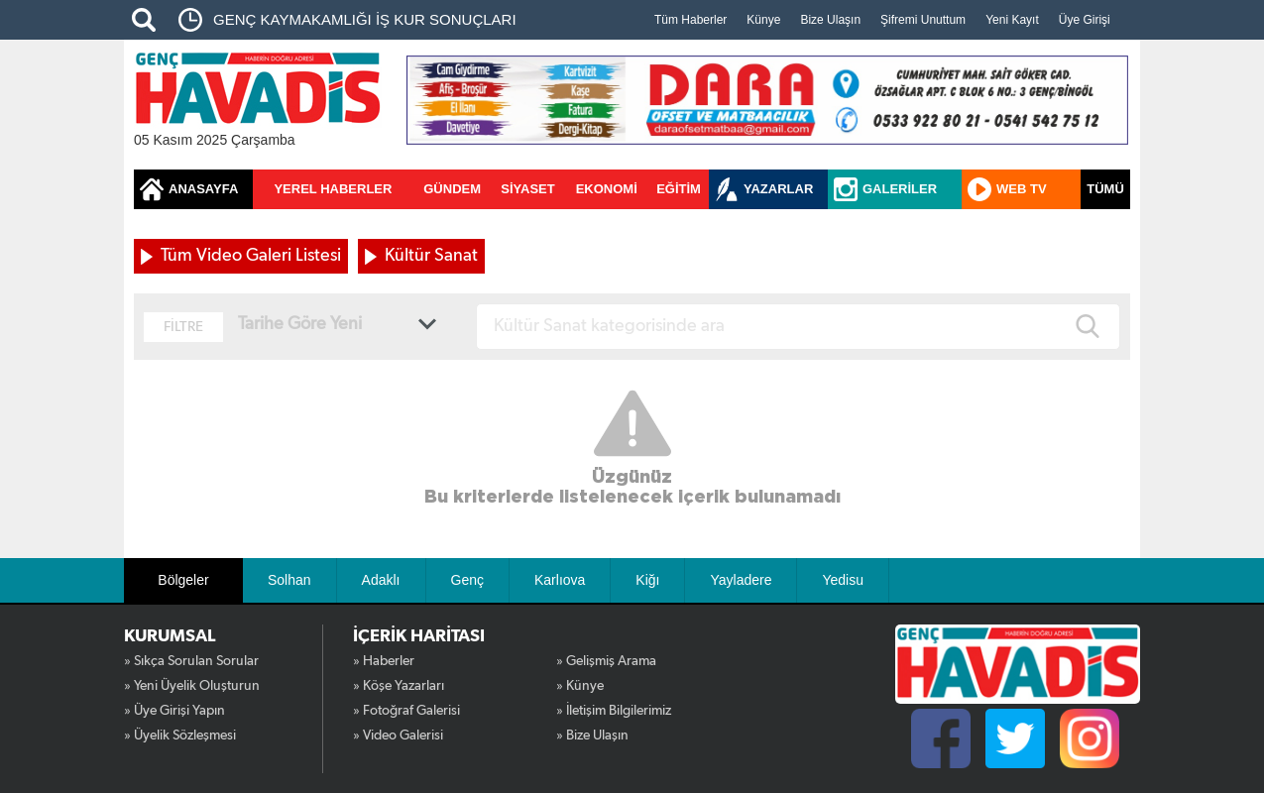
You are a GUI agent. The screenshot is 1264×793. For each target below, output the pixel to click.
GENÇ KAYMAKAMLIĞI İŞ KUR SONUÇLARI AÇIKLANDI (365, 25)
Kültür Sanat (431, 256)
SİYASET (527, 188)
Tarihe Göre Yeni (300, 324)
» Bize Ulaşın (592, 735)
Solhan (289, 580)
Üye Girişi (1084, 20)
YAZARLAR (778, 188)
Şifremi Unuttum (923, 20)
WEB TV (1021, 188)
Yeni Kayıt (1012, 20)
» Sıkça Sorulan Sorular (191, 661)
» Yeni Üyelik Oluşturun (192, 686)
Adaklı (381, 580)
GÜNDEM (452, 188)
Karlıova (559, 580)
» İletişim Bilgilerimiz (613, 711)
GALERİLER (899, 188)
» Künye (580, 686)
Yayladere (740, 580)
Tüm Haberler (690, 20)
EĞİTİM (678, 188)
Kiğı (647, 580)
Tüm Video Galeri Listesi (251, 256)
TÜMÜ (1105, 188)
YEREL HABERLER (333, 188)
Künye (763, 20)
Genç (467, 580)
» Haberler (383, 661)
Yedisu (842, 580)
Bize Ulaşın (830, 20)
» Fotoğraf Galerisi (406, 711)
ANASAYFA (203, 188)
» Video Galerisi (398, 735)
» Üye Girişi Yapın (174, 711)
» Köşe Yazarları (398, 686)
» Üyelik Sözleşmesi (180, 735)
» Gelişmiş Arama (606, 661)
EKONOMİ (606, 188)
